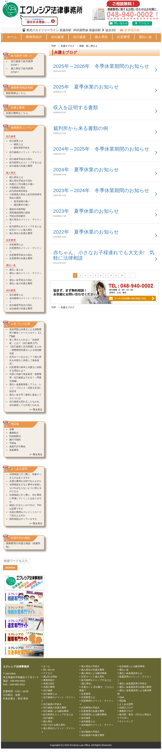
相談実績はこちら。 (17, 93)
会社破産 (57, 37)
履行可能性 (15, 439)
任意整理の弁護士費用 (20, 258)
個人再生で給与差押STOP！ (22, 70)
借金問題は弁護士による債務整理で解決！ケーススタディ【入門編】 (25, 332)
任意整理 (123, 37)
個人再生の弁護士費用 (20, 233)
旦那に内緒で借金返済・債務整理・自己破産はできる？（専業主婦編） (25, 377)
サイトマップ (126, 721)
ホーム (12, 37)
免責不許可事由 (17, 446)
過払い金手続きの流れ (20, 280)
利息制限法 (15, 436)
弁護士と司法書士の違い (22, 184)
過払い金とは (16, 269)
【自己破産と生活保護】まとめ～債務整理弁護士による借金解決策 (25, 350)
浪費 (11, 429)
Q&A (121, 697)
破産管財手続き (22, 147)
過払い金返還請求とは (130, 673)
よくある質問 (126, 704)
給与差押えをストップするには (25, 162)
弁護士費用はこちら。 (18, 113)
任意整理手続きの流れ (20, 255)
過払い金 (145, 37)
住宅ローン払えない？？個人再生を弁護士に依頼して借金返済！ (25, 360)
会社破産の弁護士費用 (20, 308)
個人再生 (101, 37)
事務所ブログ (126, 711)
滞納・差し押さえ (88, 46)
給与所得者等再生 (18, 191)
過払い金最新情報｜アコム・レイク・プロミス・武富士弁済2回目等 (25, 388)
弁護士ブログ (67, 46)
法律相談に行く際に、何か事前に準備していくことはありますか (25, 498)
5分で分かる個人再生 (54, 724)
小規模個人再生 (17, 187)
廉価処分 (14, 432)
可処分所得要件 (17, 216)
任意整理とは (16, 244)
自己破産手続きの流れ (20, 159)
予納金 (12, 443)
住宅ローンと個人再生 (20, 229)
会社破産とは (16, 294)
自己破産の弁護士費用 (20, 166)
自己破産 (79, 37)
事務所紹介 (34, 37)
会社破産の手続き (90, 731)
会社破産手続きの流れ (20, 305)
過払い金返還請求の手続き (133, 683)
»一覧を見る (35, 409)
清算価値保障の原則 (19, 212)
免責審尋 (14, 450)
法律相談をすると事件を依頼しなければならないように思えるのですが (25, 488)
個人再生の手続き (90, 666)
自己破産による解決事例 (55, 711)
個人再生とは (16, 177)
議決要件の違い (22, 204)
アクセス (142, 23)
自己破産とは (16, 140)
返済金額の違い (22, 201)
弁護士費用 (49, 687)
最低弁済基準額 (17, 209)
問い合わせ (118, 23)
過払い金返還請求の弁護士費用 (135, 687)
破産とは (18, 144)
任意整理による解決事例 (93, 714)
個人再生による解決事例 (93, 673)
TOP (53, 46)
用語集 (122, 700)
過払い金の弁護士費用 (20, 283)
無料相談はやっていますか (23, 519)
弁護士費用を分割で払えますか (25, 481)
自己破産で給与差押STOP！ (22, 63)
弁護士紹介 (49, 683)
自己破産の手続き (52, 704)
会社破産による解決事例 (131, 666)
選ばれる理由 (50, 676)
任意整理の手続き (90, 707)
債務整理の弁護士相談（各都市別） (23, 545)
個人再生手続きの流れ (20, 180)
